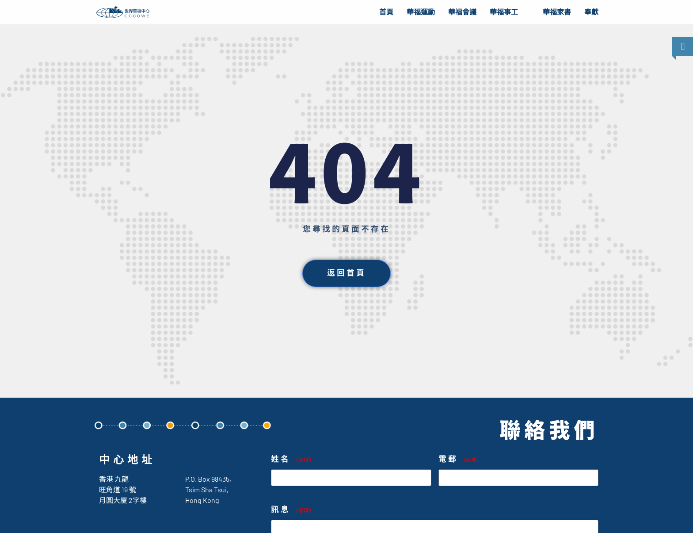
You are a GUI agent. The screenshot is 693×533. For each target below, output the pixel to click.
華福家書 (557, 12)
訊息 (292, 509)
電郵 (460, 459)
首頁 (386, 12)
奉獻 (591, 12)
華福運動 (421, 12)
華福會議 (462, 12)
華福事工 (504, 12)
